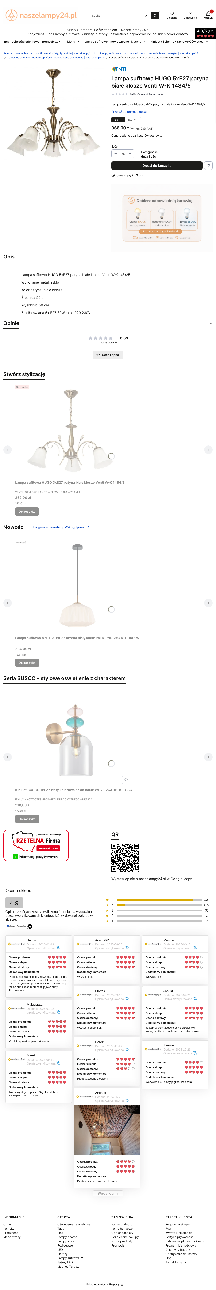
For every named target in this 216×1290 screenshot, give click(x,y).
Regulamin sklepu (177, 1224)
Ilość (114, 146)
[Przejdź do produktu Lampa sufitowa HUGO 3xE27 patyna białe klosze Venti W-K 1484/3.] (70, 430)
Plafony (62, 1254)
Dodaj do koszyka (157, 165)
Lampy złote (65, 1241)
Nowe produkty (122, 1241)
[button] (155, 15)
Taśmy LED (65, 1262)
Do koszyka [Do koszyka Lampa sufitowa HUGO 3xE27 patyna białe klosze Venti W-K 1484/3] (27, 511)
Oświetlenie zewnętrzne (73, 1224)
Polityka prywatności (179, 1237)
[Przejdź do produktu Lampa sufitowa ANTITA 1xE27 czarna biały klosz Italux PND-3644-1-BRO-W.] (77, 586)
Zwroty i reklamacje (178, 1232)
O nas (7, 1224)
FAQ (168, 1228)
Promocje (117, 1245)
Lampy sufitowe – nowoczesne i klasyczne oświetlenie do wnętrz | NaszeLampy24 (149, 53)
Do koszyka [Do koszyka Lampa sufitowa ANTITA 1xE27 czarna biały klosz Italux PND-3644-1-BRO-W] (27, 662)
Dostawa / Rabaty (177, 1249)
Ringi (60, 1232)
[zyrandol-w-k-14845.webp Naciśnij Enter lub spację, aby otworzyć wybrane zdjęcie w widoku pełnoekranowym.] (54, 114)
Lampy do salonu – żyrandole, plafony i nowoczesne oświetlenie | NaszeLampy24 (56, 57)
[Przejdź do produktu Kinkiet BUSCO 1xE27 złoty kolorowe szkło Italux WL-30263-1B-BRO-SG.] (73, 738)
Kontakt (8, 1228)
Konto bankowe (122, 1228)
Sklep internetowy (103, 1284)
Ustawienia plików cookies (183, 1241)
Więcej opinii (108, 1193)
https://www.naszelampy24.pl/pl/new (60, 527)
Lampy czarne (67, 1237)
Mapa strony (12, 1237)
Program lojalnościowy (180, 1245)
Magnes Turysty (68, 1266)
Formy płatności (122, 1224)
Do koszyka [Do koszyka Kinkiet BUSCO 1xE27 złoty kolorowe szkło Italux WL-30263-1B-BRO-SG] (27, 819)
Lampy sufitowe (68, 1258)
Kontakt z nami (175, 1262)
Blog (168, 1258)
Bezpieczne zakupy (125, 1237)
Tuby (60, 1228)
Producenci (11, 1232)
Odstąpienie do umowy (181, 1254)
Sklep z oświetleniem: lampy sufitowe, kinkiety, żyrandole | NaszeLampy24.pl (49, 53)
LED (60, 1249)
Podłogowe (65, 1245)
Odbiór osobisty (122, 1232)
